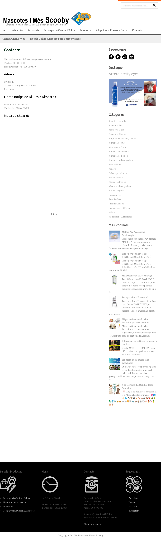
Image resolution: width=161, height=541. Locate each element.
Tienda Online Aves (13, 38)
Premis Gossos (116, 203)
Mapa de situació (92, 524)
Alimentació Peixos (118, 156)
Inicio (54, 214)
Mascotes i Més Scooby (90, 535)
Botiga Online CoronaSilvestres (19, 510)
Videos (112, 212)
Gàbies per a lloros (118, 173)
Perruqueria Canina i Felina (59, 30)
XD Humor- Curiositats (120, 216)
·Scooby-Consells (117, 121)
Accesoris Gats (116, 129)
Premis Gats (115, 199)
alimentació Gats (117, 147)
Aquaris (112, 169)
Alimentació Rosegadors (121, 160)
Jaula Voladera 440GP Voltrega (137, 275)
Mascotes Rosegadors (120, 186)
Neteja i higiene (116, 190)
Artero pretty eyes (123, 74)
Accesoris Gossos (118, 134)
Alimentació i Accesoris (25, 30)
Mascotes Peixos (117, 182)
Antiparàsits (115, 164)
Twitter (132, 502)
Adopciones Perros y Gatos (111, 30)
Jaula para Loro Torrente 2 (135, 297)
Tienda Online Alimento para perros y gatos (55, 38)
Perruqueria (115, 195)
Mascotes (85, 30)
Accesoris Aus (116, 125)
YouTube (132, 506)
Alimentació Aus (117, 142)
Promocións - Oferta (119, 208)
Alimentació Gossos (119, 151)
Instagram (133, 510)
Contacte (137, 30)
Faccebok (133, 498)
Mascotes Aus (116, 177)
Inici (4, 30)
